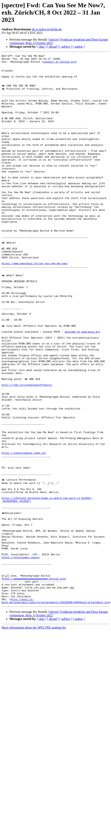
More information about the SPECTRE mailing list (34, 706)
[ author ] (79, 46)
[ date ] (41, 46)
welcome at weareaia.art (82, 372)
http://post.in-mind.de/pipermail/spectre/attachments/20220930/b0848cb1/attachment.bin (55, 679)
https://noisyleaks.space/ (21, 627)
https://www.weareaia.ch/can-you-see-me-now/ (35, 290)
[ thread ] (53, 46)
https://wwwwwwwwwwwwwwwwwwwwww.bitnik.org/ (34, 652)
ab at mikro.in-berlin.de (47, 29)
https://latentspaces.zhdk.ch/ (24, 507)
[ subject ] (65, 46)
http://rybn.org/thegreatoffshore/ (27, 432)
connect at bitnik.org (59, 63)
